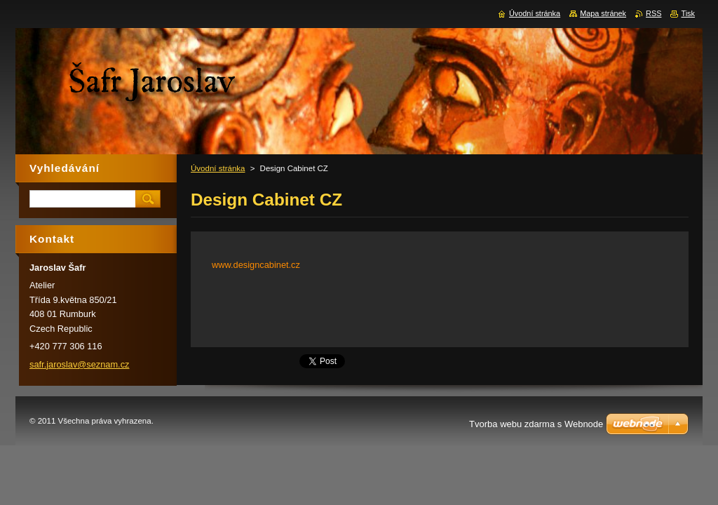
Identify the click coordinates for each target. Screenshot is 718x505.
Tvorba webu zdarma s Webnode (536, 424)
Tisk (688, 13)
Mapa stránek (603, 13)
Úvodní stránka (218, 168)
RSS (653, 13)
